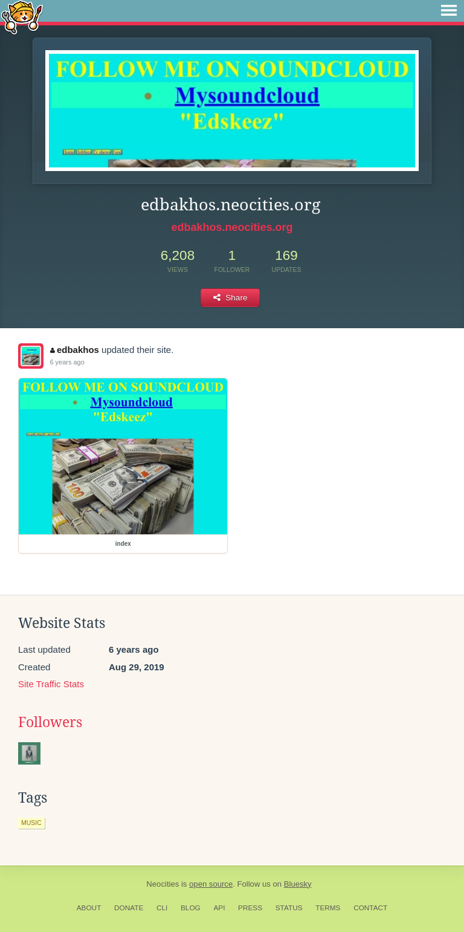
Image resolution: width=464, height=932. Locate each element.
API (219, 908)
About (89, 908)
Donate (128, 908)
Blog (191, 908)
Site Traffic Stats (51, 684)
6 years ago (67, 362)
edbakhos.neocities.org (231, 227)
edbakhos (74, 350)
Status (289, 908)
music (31, 822)
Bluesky (298, 883)
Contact (370, 908)
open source (211, 883)
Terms (327, 908)
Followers (50, 722)
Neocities (162, 883)
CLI (161, 908)
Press (250, 908)
